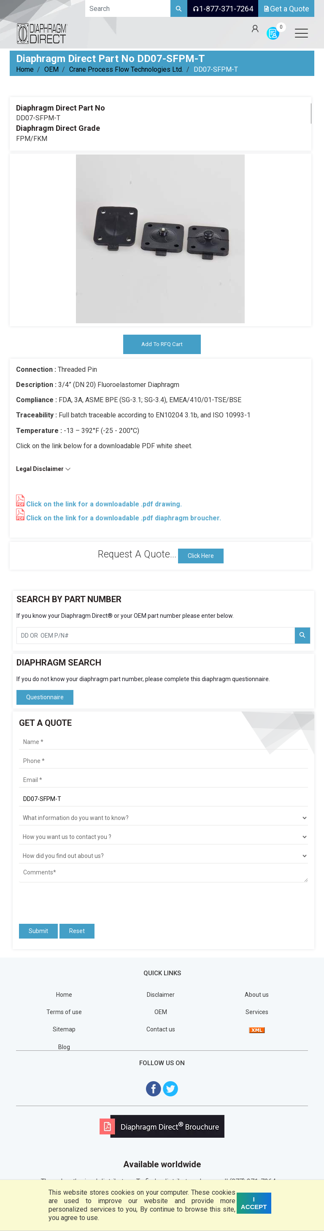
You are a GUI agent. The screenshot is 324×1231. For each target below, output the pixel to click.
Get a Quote (286, 8)
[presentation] (68, 899)
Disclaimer (161, 995)
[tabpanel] (160, 238)
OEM (51, 69)
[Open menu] (301, 33)
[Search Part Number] (302, 636)
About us (257, 995)
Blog (64, 1047)
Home (25, 69)
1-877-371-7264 (222, 8)
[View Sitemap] (257, 1029)
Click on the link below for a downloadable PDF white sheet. (104, 446)
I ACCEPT (254, 1203)
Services (257, 1012)
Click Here (201, 556)
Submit (38, 931)
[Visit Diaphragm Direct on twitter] (170, 1089)
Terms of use (64, 1012)
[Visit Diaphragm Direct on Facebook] (153, 1089)
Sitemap (64, 1029)
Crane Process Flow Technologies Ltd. (126, 69)
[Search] (178, 8)
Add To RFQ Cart (162, 344)
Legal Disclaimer (43, 469)
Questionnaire (45, 697)
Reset (77, 931)
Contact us (160, 1029)
